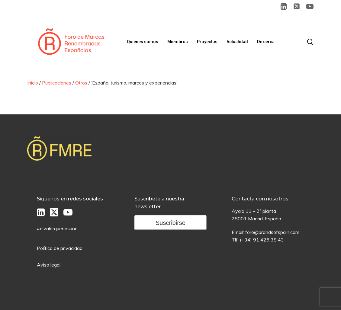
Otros (81, 83)
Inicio (32, 83)
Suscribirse (170, 222)
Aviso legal (48, 265)
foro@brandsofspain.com (272, 232)
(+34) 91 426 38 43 (262, 240)
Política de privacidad (59, 248)
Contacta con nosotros (260, 199)
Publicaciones (56, 83)
